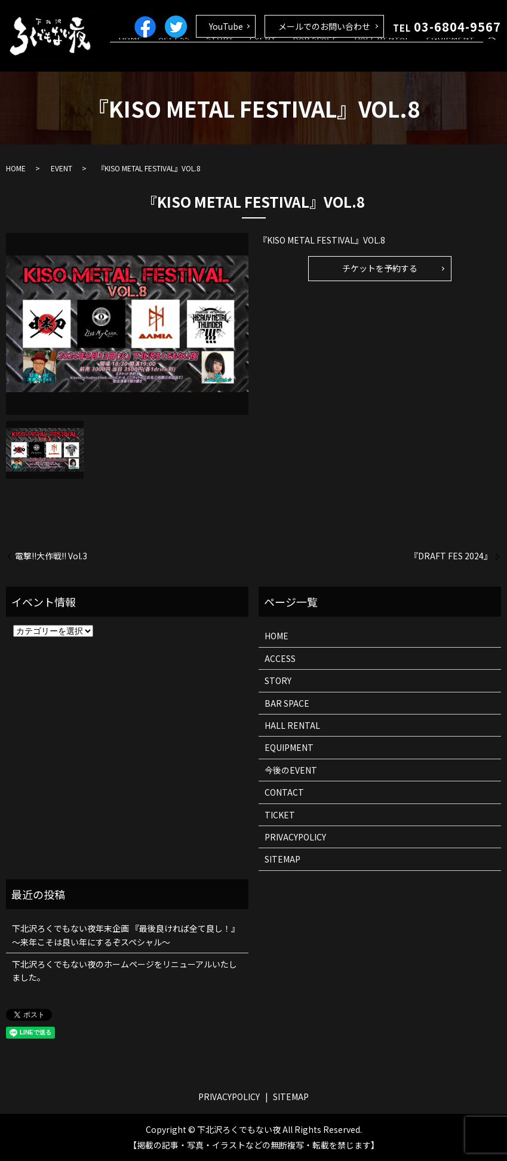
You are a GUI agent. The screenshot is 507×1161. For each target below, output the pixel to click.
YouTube (226, 26)
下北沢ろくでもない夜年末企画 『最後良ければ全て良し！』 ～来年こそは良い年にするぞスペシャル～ (125, 934)
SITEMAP (282, 859)
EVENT (291, 55)
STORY (255, 55)
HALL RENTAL (394, 55)
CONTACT (284, 792)
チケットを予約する (379, 268)
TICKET (280, 815)
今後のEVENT (291, 770)
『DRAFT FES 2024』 (451, 556)
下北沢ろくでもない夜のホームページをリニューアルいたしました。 (124, 970)
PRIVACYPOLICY (295, 837)
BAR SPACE (335, 55)
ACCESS (217, 55)
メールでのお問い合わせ (324, 26)
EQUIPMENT (454, 55)
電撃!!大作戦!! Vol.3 (51, 556)
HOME (182, 55)
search (492, 56)
